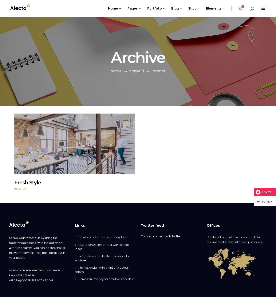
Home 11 (136, 71)
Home (116, 71)
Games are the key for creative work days (106, 279)
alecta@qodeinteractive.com (31, 280)
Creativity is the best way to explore (102, 237)
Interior (20, 188)
